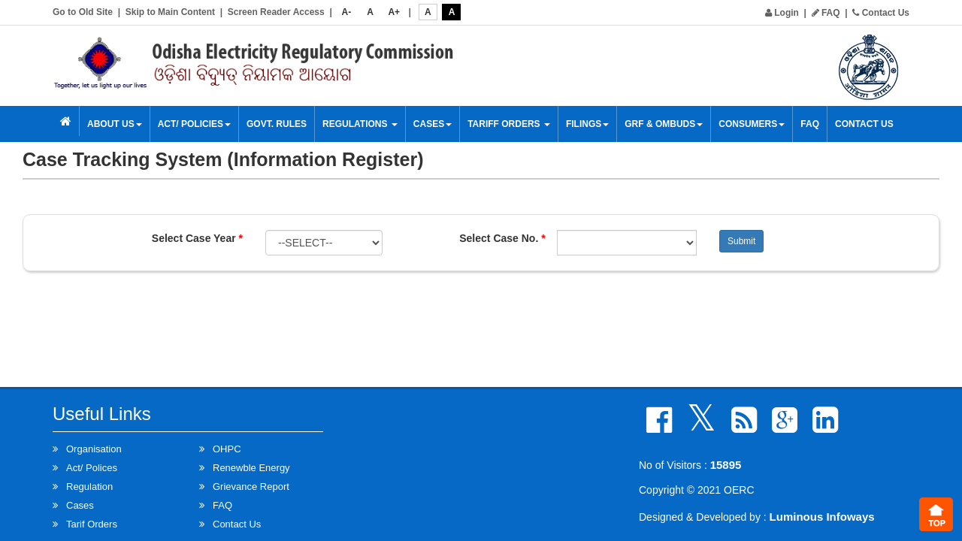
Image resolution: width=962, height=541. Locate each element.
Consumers (751, 124)
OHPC (227, 449)
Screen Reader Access (276, 12)
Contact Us (880, 13)
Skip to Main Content (170, 12)
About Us (114, 124)
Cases (432, 124)
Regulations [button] (360, 124)
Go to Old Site (83, 12)
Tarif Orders (91, 524)
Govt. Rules (277, 124)
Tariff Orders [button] (508, 124)
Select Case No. (502, 238)
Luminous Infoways (822, 516)
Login (782, 13)
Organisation (94, 449)
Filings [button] (587, 124)
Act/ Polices (91, 467)
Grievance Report (251, 486)
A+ (394, 12)
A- (347, 12)
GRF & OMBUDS (664, 124)
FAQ (826, 13)
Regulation (89, 486)
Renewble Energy (251, 467)
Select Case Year (197, 238)
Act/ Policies (194, 124)
